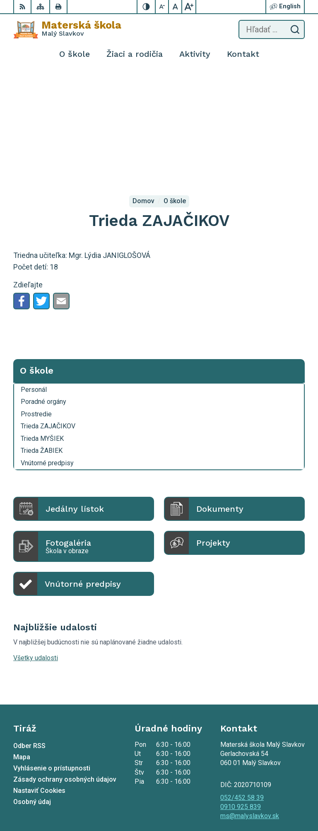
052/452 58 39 (242, 681)
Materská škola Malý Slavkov (108, 798)
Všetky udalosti (35, 541)
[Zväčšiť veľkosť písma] (188, 6)
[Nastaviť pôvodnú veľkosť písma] (175, 6)
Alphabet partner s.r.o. (123, 788)
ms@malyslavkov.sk (249, 699)
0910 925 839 (240, 690)
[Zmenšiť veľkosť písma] (162, 6)
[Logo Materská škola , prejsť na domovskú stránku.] (67, 29)
